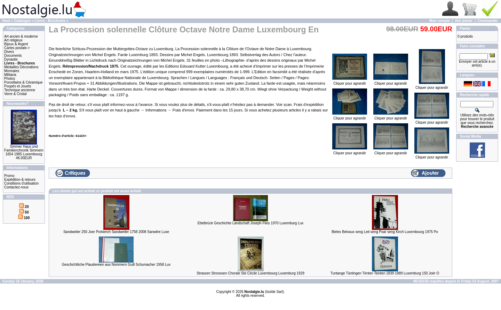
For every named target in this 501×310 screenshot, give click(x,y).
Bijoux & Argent (16, 44)
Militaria (10, 75)
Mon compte (439, 21)
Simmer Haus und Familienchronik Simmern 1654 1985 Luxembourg (23, 150)
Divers (9, 52)
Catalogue (22, 21)
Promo (9, 176)
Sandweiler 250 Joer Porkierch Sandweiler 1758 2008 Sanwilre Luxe (116, 232)
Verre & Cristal (15, 94)
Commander (487, 21)
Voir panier (464, 21)
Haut (6, 21)
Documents (13, 55)
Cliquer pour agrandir (349, 81)
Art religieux (13, 40)
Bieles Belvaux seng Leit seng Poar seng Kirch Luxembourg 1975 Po (385, 232)
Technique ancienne (19, 90)
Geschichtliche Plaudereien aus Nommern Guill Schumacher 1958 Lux (116, 264)
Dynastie (11, 59)
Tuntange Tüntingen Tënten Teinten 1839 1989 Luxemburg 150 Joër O (385, 273)
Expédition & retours (19, 179)
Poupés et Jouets (17, 86)
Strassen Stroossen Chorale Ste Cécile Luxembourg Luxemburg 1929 (250, 273)
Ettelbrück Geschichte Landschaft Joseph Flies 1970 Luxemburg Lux (251, 223)
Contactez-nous (16, 187)
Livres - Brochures (49, 21)
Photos (9, 78)
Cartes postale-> (17, 48)
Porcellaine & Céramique (23, 82)
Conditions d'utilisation (21, 183)
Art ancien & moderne (21, 36)
